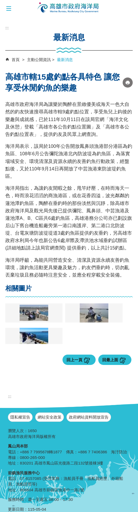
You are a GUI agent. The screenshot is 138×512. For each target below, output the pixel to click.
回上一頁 (74, 360)
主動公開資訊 (39, 59)
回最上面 (110, 360)
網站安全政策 (49, 417)
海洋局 (68, 8)
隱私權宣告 (20, 417)
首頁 (16, 59)
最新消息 (65, 59)
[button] (9, 9)
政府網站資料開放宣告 (89, 417)
